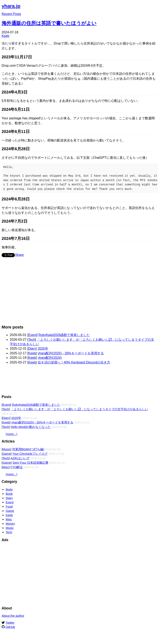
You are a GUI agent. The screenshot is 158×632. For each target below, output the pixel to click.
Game (6, 453)
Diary (32, 348)
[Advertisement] (78, 292)
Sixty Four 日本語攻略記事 (30, 462)
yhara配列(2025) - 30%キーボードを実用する (71, 353)
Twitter (9, 622)
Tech (31, 339)
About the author (13, 615)
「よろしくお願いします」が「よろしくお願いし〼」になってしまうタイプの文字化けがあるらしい (79, 409)
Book (9, 493)
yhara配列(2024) (50, 357)
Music (6, 449)
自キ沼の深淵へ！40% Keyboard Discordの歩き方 (74, 362)
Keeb (5, 36)
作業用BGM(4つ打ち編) (28, 449)
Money (10, 523)
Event (32, 335)
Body (9, 489)
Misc (5, 467)
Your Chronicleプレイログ (30, 453)
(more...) (11, 434)
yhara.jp (11, 6)
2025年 (43, 348)
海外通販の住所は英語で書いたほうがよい (49, 23)
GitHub (10, 627)
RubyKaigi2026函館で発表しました (64, 335)
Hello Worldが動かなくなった (31, 427)
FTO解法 (16, 467)
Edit (153, 5)
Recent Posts (11, 14)
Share (19, 255)
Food (9, 506)
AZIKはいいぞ (19, 458)
